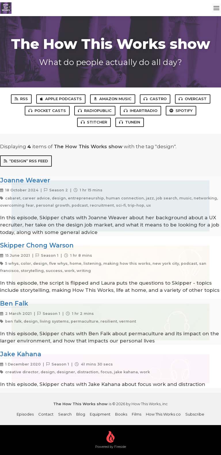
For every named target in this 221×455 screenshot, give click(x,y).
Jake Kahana (20, 354)
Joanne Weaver (25, 180)
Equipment (100, 414)
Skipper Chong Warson (37, 245)
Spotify (181, 110)
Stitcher (94, 122)
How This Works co (163, 414)
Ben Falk (14, 303)
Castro (155, 98)
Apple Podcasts (61, 98)
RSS (21, 98)
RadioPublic (95, 110)
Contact (46, 414)
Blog (80, 414)
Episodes (25, 414)
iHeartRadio (140, 110)
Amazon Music (113, 98)
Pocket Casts (47, 110)
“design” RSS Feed (26, 161)
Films (136, 414)
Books (121, 414)
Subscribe (194, 414)
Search (65, 414)
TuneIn (129, 122)
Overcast (193, 98)
